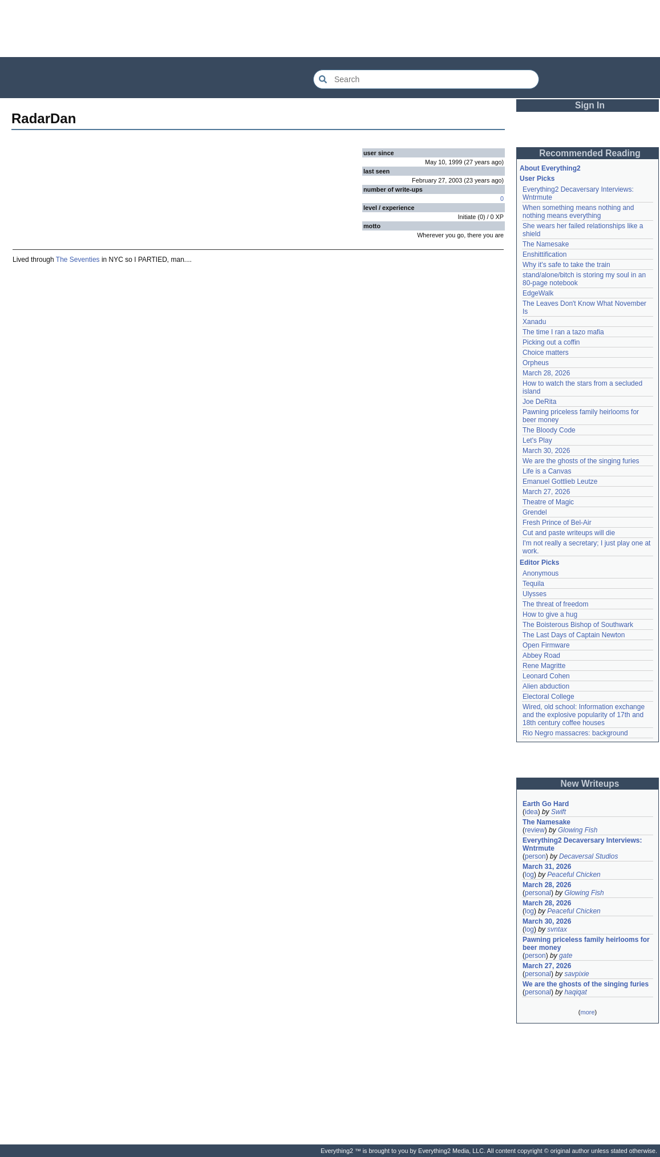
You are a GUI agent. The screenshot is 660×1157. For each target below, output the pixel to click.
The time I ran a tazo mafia (563, 332)
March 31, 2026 (547, 867)
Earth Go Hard (546, 804)
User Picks (537, 179)
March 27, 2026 (546, 492)
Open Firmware (546, 645)
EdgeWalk (538, 293)
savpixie (576, 974)
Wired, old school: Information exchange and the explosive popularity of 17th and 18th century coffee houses (584, 715)
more (587, 1012)
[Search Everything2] (426, 79)
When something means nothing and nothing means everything (578, 212)
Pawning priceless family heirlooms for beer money (586, 944)
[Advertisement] (330, 28)
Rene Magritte (544, 666)
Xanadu (534, 322)
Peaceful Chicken (573, 875)
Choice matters (546, 353)
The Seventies (78, 260)
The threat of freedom (555, 604)
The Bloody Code (549, 430)
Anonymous (540, 573)
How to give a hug (550, 614)
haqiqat (575, 992)
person (535, 856)
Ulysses (534, 594)
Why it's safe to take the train (566, 265)
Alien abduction (546, 686)
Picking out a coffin (551, 342)
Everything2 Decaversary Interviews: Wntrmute (582, 844)
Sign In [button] (590, 105)
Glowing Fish (577, 830)
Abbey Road (541, 656)
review (535, 830)
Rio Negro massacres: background (575, 733)
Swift (558, 812)
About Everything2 (550, 168)
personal (538, 893)
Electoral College (548, 697)
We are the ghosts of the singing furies (581, 461)
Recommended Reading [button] (590, 153)
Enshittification (544, 254)
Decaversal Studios (588, 856)
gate (565, 956)
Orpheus (536, 363)
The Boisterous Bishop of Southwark (578, 625)
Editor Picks (539, 563)
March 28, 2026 (546, 373)
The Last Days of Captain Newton (574, 635)
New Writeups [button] (590, 783)
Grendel (535, 512)
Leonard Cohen (546, 676)
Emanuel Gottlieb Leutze (560, 482)
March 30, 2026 (546, 451)
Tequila (533, 584)
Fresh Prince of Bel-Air (557, 523)
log (529, 875)
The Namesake (546, 244)
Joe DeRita (539, 402)
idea (531, 812)
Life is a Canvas (547, 471)
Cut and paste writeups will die (569, 533)
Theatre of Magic (548, 502)
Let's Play (537, 440)
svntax (557, 929)
